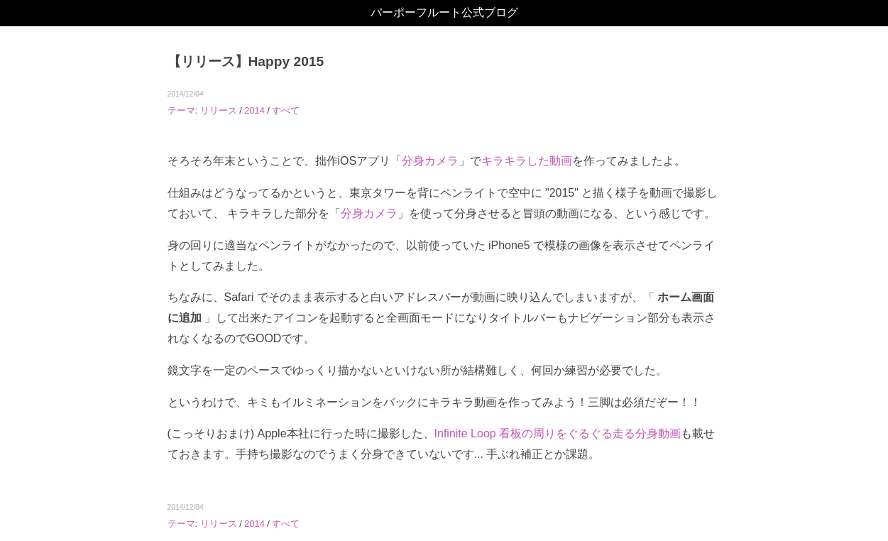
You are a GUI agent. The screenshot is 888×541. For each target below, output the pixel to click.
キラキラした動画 (526, 161)
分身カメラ (430, 161)
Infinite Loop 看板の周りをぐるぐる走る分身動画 (557, 433)
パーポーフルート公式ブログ (444, 12)
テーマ (181, 110)
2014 (254, 110)
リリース (218, 110)
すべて (286, 110)
